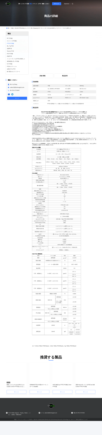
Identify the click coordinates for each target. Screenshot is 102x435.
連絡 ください (45, 3)
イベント (34, 3)
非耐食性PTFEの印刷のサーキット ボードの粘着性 (39, 396)
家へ (20, 3)
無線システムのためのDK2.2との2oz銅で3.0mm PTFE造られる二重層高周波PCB (16, 396)
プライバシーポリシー (22, 430)
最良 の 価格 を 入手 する (73, 68)
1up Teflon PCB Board (70, 356)
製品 (30, 3)
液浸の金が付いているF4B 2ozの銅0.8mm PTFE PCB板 (85, 396)
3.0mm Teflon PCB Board (42, 356)
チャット (56, 3)
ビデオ (39, 3)
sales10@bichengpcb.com (17, 87)
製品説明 (65, 76)
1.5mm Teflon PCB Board (56, 356)
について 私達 (25, 3)
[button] (10, 387)
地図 (15, 430)
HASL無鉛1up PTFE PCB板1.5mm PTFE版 (62, 396)
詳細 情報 (42, 76)
